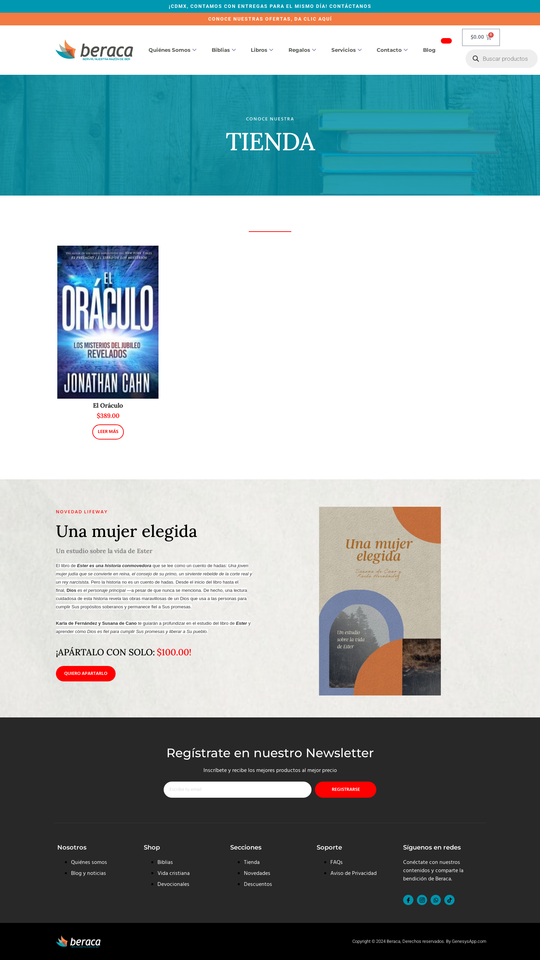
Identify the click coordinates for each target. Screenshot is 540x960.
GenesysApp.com (469, 941)
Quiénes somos (172, 50)
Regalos (302, 50)
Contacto (392, 50)
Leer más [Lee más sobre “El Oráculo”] (108, 432)
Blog (429, 50)
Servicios (346, 50)
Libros (262, 50)
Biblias (224, 50)
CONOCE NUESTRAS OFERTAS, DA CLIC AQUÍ (270, 19)
